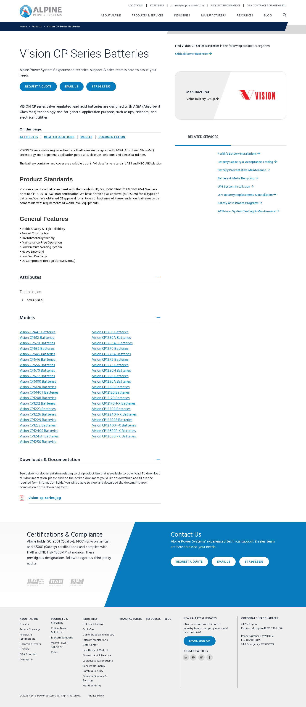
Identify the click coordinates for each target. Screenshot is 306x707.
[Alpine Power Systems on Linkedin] (186, 657)
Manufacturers (130, 619)
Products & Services (59, 621)
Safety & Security (93, 671)
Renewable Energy (94, 666)
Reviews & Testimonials (27, 637)
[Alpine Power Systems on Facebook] (209, 657)
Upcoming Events (30, 644)
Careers (24, 624)
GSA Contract (28, 654)
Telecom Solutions (62, 638)
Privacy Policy (96, 696)
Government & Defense (97, 655)
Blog (167, 619)
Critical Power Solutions (59, 630)
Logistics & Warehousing (98, 661)
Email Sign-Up (199, 640)
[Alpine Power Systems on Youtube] (193, 657)
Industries (90, 619)
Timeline (25, 649)
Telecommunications (95, 640)
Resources (153, 619)
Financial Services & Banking (95, 678)
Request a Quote (189, 561)
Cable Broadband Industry (98, 635)
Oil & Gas (88, 629)
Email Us (223, 561)
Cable (54, 652)
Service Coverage (30, 629)
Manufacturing (92, 685)
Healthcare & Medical (95, 650)
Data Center (90, 645)
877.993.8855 (254, 561)
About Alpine (29, 619)
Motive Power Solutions (59, 645)
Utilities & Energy (93, 624)
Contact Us (26, 659)
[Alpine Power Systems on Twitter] (201, 657)
